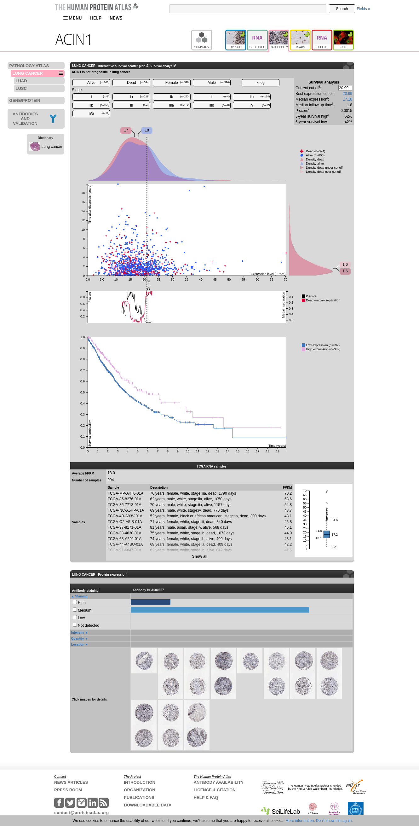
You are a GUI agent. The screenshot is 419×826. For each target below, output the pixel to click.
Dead (138, 82)
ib (180, 97)
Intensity (77, 632)
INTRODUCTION (139, 782)
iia (260, 97)
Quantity (77, 638)
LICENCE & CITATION (215, 790)
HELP (95, 18)
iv (260, 105)
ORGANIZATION (139, 790)
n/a (99, 113)
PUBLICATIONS (139, 797)
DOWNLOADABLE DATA (147, 805)
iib (99, 105)
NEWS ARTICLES (71, 782)
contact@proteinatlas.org (81, 812)
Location (77, 644)
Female (177, 82)
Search (342, 9)
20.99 (347, 93)
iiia (179, 105)
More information (299, 820)
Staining (81, 596)
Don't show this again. (334, 820)
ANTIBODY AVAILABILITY (219, 782)
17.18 (347, 99)
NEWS (116, 18)
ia (140, 97)
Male (219, 82)
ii (220, 97)
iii (139, 105)
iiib (220, 105)
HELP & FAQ (206, 797)
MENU (72, 18)
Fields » (363, 9)
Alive (98, 82)
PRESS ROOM (68, 790)
